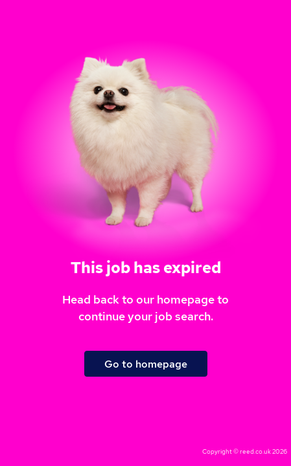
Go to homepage (145, 364)
